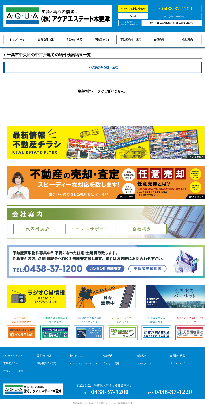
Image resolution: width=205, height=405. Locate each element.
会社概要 (142, 229)
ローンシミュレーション (83, 363)
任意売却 (159, 39)
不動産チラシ (102, 39)
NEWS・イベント (13, 355)
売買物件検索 (46, 39)
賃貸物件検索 (74, 39)
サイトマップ (177, 363)
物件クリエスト (78, 355)
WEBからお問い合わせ (133, 8)
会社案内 (187, 39)
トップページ (17, 39)
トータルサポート (89, 229)
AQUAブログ (144, 363)
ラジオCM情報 (111, 363)
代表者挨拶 (38, 229)
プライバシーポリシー (15, 371)
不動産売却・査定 (131, 39)
